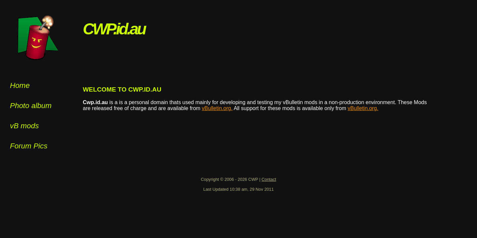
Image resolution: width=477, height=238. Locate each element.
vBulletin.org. (217, 108)
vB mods (24, 126)
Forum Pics (28, 146)
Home (20, 85)
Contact (269, 179)
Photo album (31, 105)
